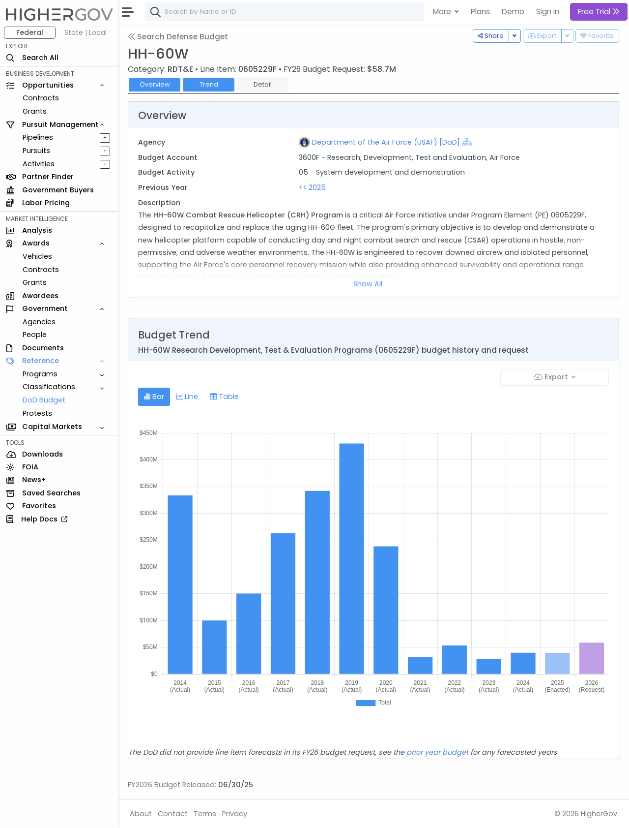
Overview (155, 84)
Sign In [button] (547, 11)
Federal (29, 32)
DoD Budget (44, 400)
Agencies (39, 322)
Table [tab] (224, 396)
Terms (205, 814)
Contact (173, 814)
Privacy (234, 814)
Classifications (49, 387)
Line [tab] (187, 396)
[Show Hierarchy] (467, 141)
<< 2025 (312, 187)
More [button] (443, 11)
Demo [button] (513, 11)
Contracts (41, 98)
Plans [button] (480, 11)
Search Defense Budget (178, 36)
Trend (209, 84)
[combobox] (292, 11)
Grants (35, 111)
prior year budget (437, 752)
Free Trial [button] (599, 11)
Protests (37, 413)
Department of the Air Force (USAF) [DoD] (386, 142)
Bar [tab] (154, 396)
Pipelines (38, 137)
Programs (40, 374)
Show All (367, 284)
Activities (39, 164)
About (141, 814)
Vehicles (37, 256)
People (35, 334)
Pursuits (36, 150)
